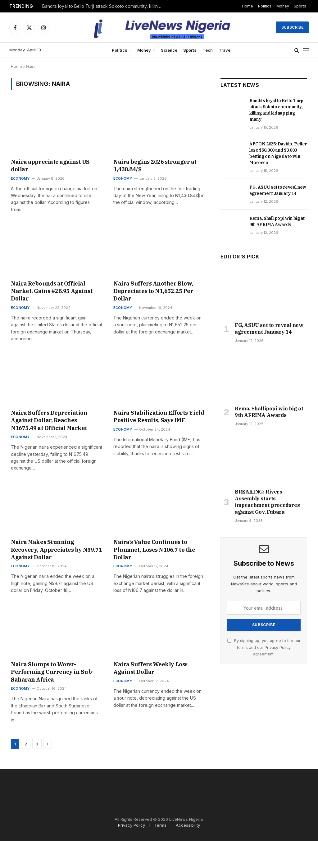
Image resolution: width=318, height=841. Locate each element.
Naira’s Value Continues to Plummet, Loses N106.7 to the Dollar (154, 549)
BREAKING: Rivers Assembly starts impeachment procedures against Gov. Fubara (267, 502)
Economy (20, 178)
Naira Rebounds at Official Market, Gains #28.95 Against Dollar (52, 291)
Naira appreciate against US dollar (50, 165)
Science (169, 50)
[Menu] (306, 50)
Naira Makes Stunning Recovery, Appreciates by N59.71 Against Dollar (56, 549)
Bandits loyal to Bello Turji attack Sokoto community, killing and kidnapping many (104, 6)
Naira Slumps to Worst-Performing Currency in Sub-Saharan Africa (52, 672)
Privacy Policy (278, 647)
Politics (264, 6)
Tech (207, 50)
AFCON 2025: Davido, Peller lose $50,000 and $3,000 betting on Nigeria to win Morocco (278, 153)
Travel (225, 50)
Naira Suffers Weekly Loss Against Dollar (150, 668)
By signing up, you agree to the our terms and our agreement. (264, 647)
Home (247, 6)
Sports (300, 6)
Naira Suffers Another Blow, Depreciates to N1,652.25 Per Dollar (153, 291)
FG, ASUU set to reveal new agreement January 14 (277, 190)
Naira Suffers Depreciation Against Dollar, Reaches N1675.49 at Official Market (49, 420)
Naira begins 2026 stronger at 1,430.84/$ (155, 165)
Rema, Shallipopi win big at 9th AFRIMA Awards (277, 221)
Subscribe (292, 27)
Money (282, 6)
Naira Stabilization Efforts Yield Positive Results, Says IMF (158, 416)
